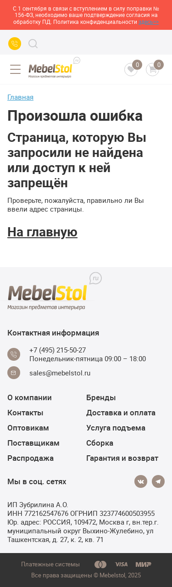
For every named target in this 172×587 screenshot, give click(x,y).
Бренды (101, 397)
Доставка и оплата (120, 412)
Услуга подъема (115, 427)
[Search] (33, 43)
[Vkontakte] (140, 481)
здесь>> (149, 21)
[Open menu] (15, 69)
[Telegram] (158, 481)
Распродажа (30, 458)
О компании (29, 397)
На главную (42, 231)
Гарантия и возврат (122, 458)
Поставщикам (33, 442)
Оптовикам (28, 427)
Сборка (99, 442)
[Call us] (14, 43)
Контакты (25, 412)
